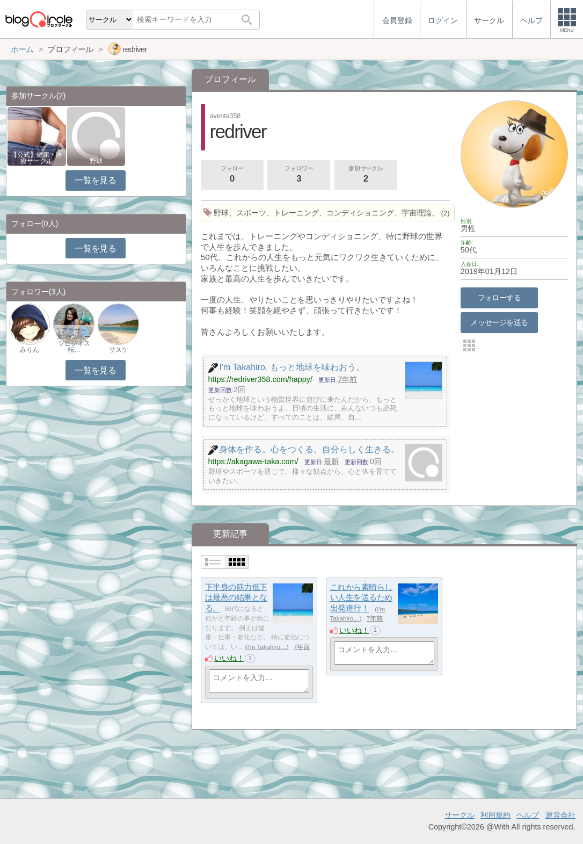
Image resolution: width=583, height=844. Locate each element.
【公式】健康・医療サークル (36, 158)
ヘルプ (527, 815)
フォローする (499, 297)
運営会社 (560, 815)
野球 (96, 161)
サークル (459, 815)
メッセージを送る (499, 322)
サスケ (118, 350)
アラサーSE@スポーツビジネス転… (74, 340)
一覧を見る (95, 180)
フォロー (231, 175)
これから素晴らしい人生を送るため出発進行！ (361, 597)
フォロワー (299, 175)
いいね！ (229, 658)
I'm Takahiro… (266, 647)
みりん (29, 350)
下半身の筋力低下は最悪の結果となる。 (236, 597)
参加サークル (365, 175)
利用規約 (495, 815)
